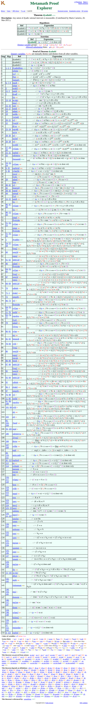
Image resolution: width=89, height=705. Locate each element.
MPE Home (16, 11)
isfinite (15, 71)
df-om (43, 682)
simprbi (16, 297)
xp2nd (15, 138)
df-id (32, 676)
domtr (15, 607)
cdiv (22, 650)
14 (10, 100)
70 (7, 288)
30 (7, 150)
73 (10, 301)
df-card (58, 686)
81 (10, 331)
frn (14, 97)
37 (7, 625)
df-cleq (42, 670)
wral (74, 639)
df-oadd (33, 684)
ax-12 (30, 657)
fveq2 (15, 248)
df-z (11, 690)
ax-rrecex (14, 663)
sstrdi (15, 108)
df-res (46, 678)
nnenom (16, 469)
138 (7, 564)
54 (7, 243)
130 (7, 524)
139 (7, 567)
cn (30, 650)
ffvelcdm (16, 220)
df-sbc (42, 672)
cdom (23, 648)
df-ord (71, 678)
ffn (14, 570)
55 (10, 234)
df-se (69, 676)
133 (7, 543)
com (73, 645)
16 (10, 106)
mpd (14, 429)
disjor (15, 441)
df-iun (68, 674)
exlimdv (16, 466)
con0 (55, 643)
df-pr (38, 674)
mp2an (15, 543)
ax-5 (66, 655)
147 (7, 605)
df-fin (13, 686)
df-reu (20, 672)
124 (7, 505)
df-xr (10, 688)
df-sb (11, 670)
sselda (15, 114)
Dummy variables (18, 54)
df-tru (65, 668)
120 (7, 490)
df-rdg (10, 684)
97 (7, 391)
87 (7, 364)
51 (7, 223)
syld (14, 344)
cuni (49, 641)
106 (7, 434)
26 (10, 135)
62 (10, 260)
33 (10, 163)
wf (82, 643)
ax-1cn (38, 659)
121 (7, 495)
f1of (14, 196)
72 (7, 297)
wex (58, 639)
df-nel (73, 670)
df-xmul (61, 690)
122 (7, 628)
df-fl (25, 692)
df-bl (10, 696)
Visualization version (74, 11)
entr (14, 474)
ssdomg (16, 511)
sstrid (15, 91)
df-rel (9, 678)
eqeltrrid (16, 168)
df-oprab (19, 682)
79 (7, 323)
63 (7, 315)
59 (7, 429)
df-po (48, 676)
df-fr (62, 676)
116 (7, 477)
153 (9, 633)
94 (10, 378)
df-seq (33, 692)
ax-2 (42, 655)
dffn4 (15, 576)
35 (9, 168)
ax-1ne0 (65, 661)
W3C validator (84, 703)
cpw (34, 641)
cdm (20, 643)
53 (7, 225)
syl (14, 120)
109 (7, 447)
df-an (36, 668)
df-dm (32, 678)
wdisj (68, 641)
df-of (35, 682)
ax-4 (59, 655)
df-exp (42, 692)
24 (10, 129)
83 (10, 339)
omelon (16, 519)
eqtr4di (15, 129)
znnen (15, 521)
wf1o (32, 645)
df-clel (50, 670)
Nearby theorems (83, 3)
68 (7, 283)
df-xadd (51, 690)
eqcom (15, 358)
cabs (14, 652)
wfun (65, 643)
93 (7, 378)
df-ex (80, 668)
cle (5, 650)
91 (7, 401)
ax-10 (15, 657)
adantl (15, 179)
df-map (57, 684)
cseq (78, 650)
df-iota (17, 680)
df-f (40, 680)
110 (7, 455)
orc (14, 335)
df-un (65, 672)
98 (10, 395)
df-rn (39, 678)
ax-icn (46, 659)
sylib (14, 488)
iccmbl (15, 145)
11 (7, 91)
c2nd (6, 648)
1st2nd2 (16, 117)
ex (13, 463)
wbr (3, 643)
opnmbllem (27, 699)
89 (10, 361)
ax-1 (37, 655)
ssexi (15, 508)
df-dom (81, 684)
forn (14, 182)
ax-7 (79, 655)
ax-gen (52, 655)
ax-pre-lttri (33, 663)
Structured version (63, 11)
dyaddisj (16, 240)
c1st (81, 645)
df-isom (76, 680)
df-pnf (74, 686)
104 (7, 425)
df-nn (59, 688)
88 (7, 361)
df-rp (33, 690)
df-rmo (12, 672)
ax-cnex (18, 659)
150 (7, 620)
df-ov (15, 126)
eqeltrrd (16, 460)
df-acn (66, 686)
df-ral (80, 670)
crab (81, 639)
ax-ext (37, 657)
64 (7, 269)
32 (7, 155)
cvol (23, 652)
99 (10, 401)
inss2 (15, 103)
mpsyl (15, 515)
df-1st (50, 682)
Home (8, 11)
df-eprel (40, 676)
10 (7, 163)
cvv (4, 641)
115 (7, 492)
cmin (13, 650)
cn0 (45, 650)
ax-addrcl (66, 659)
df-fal (73, 668)
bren (14, 485)
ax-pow (69, 657)
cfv (40, 645)
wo (34, 639)
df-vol (75, 696)
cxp (11, 643)
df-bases (47, 696)
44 (7, 193)
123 (7, 500)
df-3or (50, 668)
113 (7, 463)
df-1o (18, 684)
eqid (14, 450)
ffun (14, 77)
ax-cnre (23, 663)
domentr (16, 597)
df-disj (76, 674)
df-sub (34, 688)
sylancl (15, 612)
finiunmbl (17, 159)
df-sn (31, 674)
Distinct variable (24, 45)
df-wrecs (76, 682)
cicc (68, 650)
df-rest (46, 694)
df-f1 (46, 680)
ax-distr (46, 661)
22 (7, 123)
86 (7, 351)
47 (10, 205)
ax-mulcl (76, 659)
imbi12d (16, 260)
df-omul (42, 684)
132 (7, 532)
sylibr (15, 446)
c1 (64, 648)
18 (7, 111)
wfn (74, 643)
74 (10, 315)
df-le (26, 688)
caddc (73, 648)
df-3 (74, 688)
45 (7, 460)
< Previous (78, 2)
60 (7, 252)
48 (7, 207)
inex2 (15, 505)
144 (7, 592)
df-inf (35, 686)
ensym (15, 472)
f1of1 (15, 320)
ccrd (50, 648)
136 (7, 553)
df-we (76, 676)
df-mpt (18, 676)
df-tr (25, 676)
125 (7, 508)
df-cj (59, 692)
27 (7, 148)
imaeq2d (16, 188)
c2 (37, 650)
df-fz (9, 692)
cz (52, 650)
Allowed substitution (34, 47)
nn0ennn (16, 529)
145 (7, 594)
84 (10, 344)
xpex (14, 501)
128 (7, 610)
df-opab (9, 676)
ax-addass (25, 661)
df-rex (4, 672)
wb (21, 639)
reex (14, 497)
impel (15, 494)
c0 (27, 641)
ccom (46, 643)
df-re (66, 692)
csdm (32, 648)
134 (7, 545)
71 (7, 293)
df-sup (28, 686)
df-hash (50, 692)
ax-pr (77, 657)
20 (7, 120)
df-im (74, 692)
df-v (35, 672)
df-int (60, 674)
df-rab (28, 672)
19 (7, 114)
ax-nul (61, 657)
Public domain (49, 703)
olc (14, 412)
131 (7, 541)
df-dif (58, 672)
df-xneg (42, 690)
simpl (15, 217)
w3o (41, 639)
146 (7, 600)
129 (7, 562)
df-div (51, 688)
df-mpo (27, 682)
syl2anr (16, 206)
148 (7, 612)
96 (7, 387)
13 (7, 100)
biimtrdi (16, 339)
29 (10, 148)
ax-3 (46, 655)
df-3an (58, 668)
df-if (16, 674)
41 (10, 185)
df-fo (53, 680)
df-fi (20, 686)
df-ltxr (18, 688)
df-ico (79, 690)
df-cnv (16, 678)
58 (7, 246)
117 (7, 480)
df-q (26, 690)
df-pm (66, 684)
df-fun (26, 680)
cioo (60, 650)
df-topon (37, 696)
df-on (78, 678)
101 (7, 407)
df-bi (30, 668)
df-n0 (4, 690)
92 (7, 371)
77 (7, 317)
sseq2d (15, 252)
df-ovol (65, 696)
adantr (15, 111)
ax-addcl (56, 659)
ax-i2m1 (56, 661)
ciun (57, 641)
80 (7, 331)
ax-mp (15, 100)
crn (29, 643)
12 (7, 108)
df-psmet (66, 694)
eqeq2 (15, 256)
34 (7, 165)
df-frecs (66, 682)
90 (10, 364)
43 (10, 191)
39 (7, 179)
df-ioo (70, 690)
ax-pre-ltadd (57, 663)
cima (37, 643)
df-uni (53, 674)
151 (7, 623)
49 (7, 453)
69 (10, 283)
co (57, 645)
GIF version (84, 11)
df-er (50, 684)
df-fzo (18, 692)
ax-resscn (28, 659)
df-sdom (5, 686)
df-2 (66, 688)
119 (7, 487)
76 (10, 312)
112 (10, 460)
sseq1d (15, 277)
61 (7, 260)
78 (7, 344)
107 (7, 445)
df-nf (3, 670)
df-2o (25, 684)
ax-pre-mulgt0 (70, 663)
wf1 (7, 645)
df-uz (19, 690)
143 (7, 581)
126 (7, 514)
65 (7, 271)
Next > (85, 2)
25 (7, 153)
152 (7, 630)
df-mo (18, 670)
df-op (45, 674)
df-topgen (56, 694)
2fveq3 (15, 438)
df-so (55, 676)
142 (7, 579)
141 (10, 573)
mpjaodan (17, 628)
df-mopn (19, 696)
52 (10, 223)
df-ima (54, 678)
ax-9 (7, 657)
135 (7, 551)
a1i (14, 417)
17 (10, 108)
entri (14, 525)
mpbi (15, 580)
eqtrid (15, 191)
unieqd (15, 193)
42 (7, 188)
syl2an (15, 224)
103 (7, 417)
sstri (14, 106)
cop (41, 641)
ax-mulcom (14, 661)
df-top (28, 696)
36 (9, 171)
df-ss (79, 672)
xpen (14, 538)
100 (7, 403)
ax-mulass (36, 661)
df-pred (62, 678)
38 (7, 191)
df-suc (10, 680)
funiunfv (16, 80)
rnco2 (15, 174)
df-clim (19, 694)
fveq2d (15, 123)
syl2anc (16, 149)
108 (7, 441)
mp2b (15, 83)
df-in (72, 672)
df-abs (11, 694)
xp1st (15, 132)
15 (7, 106)
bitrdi (15, 361)
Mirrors (3, 11)
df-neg (43, 688)
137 (7, 556)
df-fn (33, 680)
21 (10, 120)
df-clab (33, 670)
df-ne (65, 670)
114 (7, 466)
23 (7, 129)
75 (7, 309)
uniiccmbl (17, 455)
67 (7, 277)
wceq (50, 639)
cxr (82, 648)
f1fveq (15, 327)
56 (7, 236)
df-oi (42, 686)
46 (7, 205)
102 (7, 423)
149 (7, 615)
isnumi (15, 559)
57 (10, 243)
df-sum (37, 694)
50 (7, 215)
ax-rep (45, 657)
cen (14, 648)
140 (7, 589)
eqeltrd (15, 153)
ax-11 (22, 657)
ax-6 (73, 655)
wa (28, 639)
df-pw (24, 674)
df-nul (10, 674)
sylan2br (16, 171)
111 (7, 457)
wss (20, 641)
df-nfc (58, 670)
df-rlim (28, 694)
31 (10, 153)
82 (7, 339)
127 (10, 516)
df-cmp (56, 696)
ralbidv (15, 288)
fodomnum (17, 585)
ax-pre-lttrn (45, 663)
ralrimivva (17, 434)
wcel (66, 639)
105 (10, 429)
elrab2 (15, 293)
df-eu (25, 670)
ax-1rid (75, 661)
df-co (24, 678)
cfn (41, 648)
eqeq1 (15, 280)
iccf (14, 74)
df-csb (50, 672)
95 (7, 382)
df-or (43, 668)
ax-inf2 (9, 659)
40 (7, 185)
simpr (15, 85)
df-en (73, 684)
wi (15, 639)
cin (12, 641)
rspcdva (16, 316)
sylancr (15, 480)
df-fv (68, 680)
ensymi (15, 556)
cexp (4, 652)
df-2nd (58, 682)
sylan (15, 331)
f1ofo (15, 177)
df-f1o (61, 680)
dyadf (15, 94)
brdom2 (16, 617)
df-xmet (76, 694)
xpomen (16, 548)
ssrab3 (15, 88)
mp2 (14, 592)
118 (7, 482)
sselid (15, 312)
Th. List (23, 11)
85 (7, 421)
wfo (18, 645)
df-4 (81, 688)
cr (57, 648)
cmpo (65, 645)
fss (14, 202)
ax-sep (53, 657)
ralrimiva (16, 155)
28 (10, 141)
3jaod (15, 423)
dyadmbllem (18, 68)
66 (7, 301)
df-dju (50, 686)
